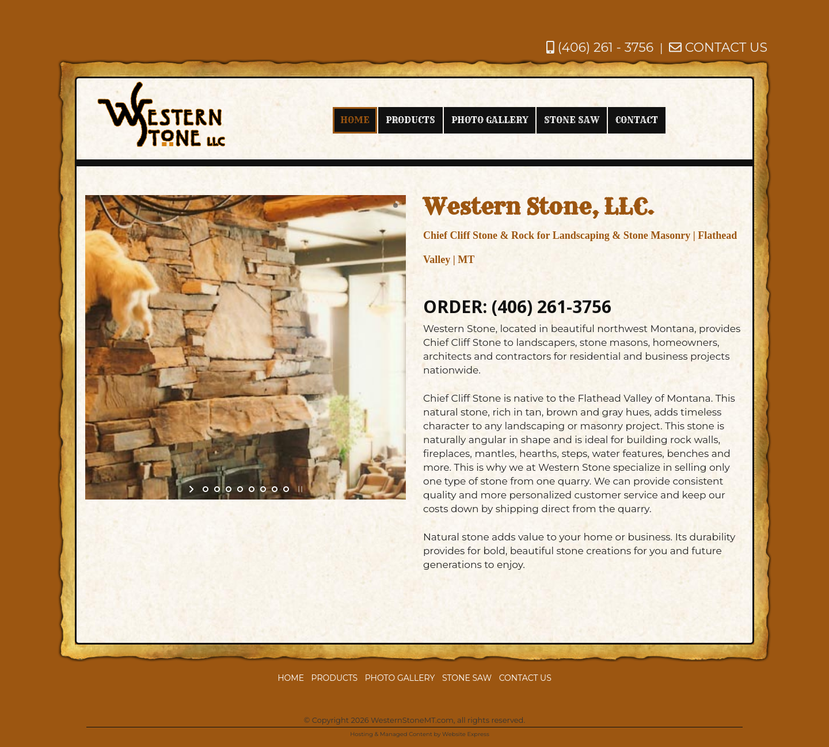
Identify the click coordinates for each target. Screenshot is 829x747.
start (192, 489)
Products (334, 678)
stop (299, 489)
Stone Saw (467, 678)
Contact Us (525, 678)
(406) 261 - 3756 (599, 47)
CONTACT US (718, 47)
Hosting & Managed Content (391, 734)
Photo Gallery (400, 678)
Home (290, 678)
